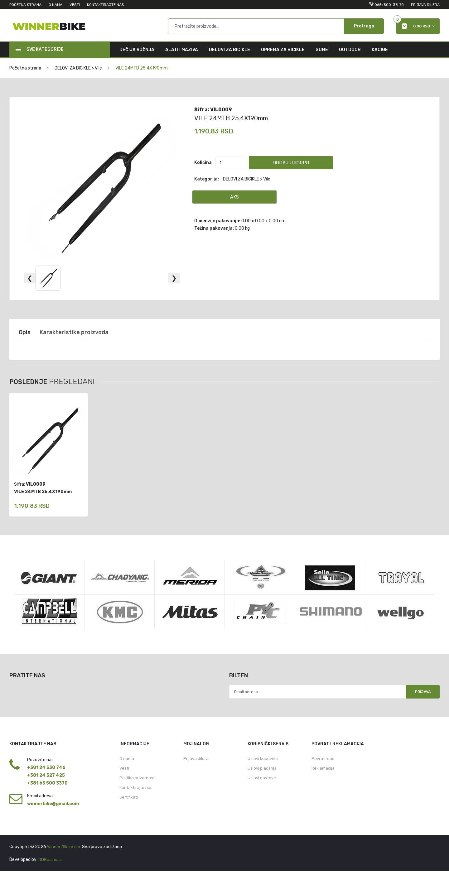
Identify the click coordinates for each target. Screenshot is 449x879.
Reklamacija (323, 777)
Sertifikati (128, 807)
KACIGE (380, 56)
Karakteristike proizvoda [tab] (80, 338)
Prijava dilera (425, 4)
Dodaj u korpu (305, 169)
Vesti (124, 777)
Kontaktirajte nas (135, 797)
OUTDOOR (350, 56)
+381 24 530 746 (46, 775)
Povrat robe (323, 767)
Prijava (420, 699)
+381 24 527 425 (46, 783)
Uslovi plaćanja (262, 777)
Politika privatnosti (137, 787)
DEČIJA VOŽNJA (136, 56)
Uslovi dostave (262, 787)
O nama (126, 767)
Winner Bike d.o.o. (64, 854)
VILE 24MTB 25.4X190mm (235, 124)
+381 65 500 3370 (47, 791)
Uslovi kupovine (263, 767)
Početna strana (25, 74)
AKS (236, 203)
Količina (203, 168)
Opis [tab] (25, 338)
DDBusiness (50, 867)
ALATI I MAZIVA (181, 56)
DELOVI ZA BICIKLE (229, 56)
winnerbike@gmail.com (53, 811)
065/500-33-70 (389, 4)
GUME (322, 56)
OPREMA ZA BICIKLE (283, 56)
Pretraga (364, 29)
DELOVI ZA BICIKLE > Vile (78, 74)
